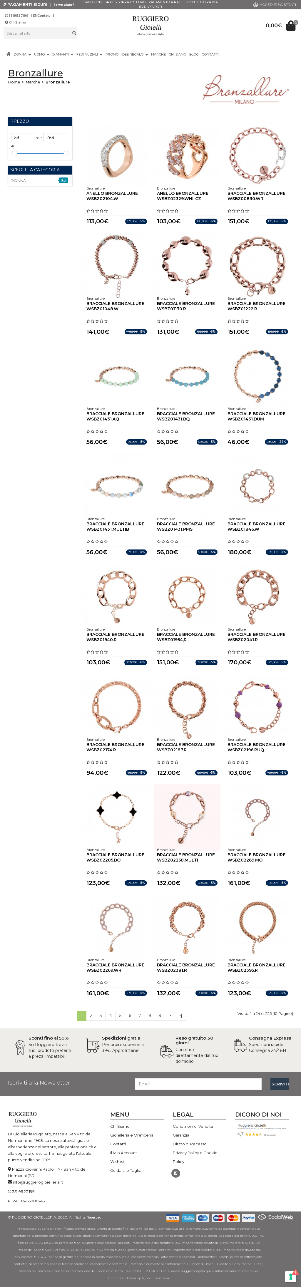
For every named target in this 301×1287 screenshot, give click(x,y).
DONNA (22, 54)
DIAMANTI (62, 54)
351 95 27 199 (23, 1191)
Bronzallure (58, 82)
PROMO (112, 54)
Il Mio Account (123, 1152)
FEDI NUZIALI (89, 54)
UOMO (41, 54)
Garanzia (181, 1135)
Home (14, 82)
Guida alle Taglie (125, 1170)
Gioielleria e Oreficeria (131, 1135)
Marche (33, 82)
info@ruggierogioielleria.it (38, 1182)
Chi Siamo (15, 22)
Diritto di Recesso (190, 1144)
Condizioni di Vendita (193, 1126)
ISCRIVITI (279, 1084)
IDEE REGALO (134, 54)
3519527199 (17, 16)
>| (180, 1015)
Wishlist (117, 1161)
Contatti (42, 16)
